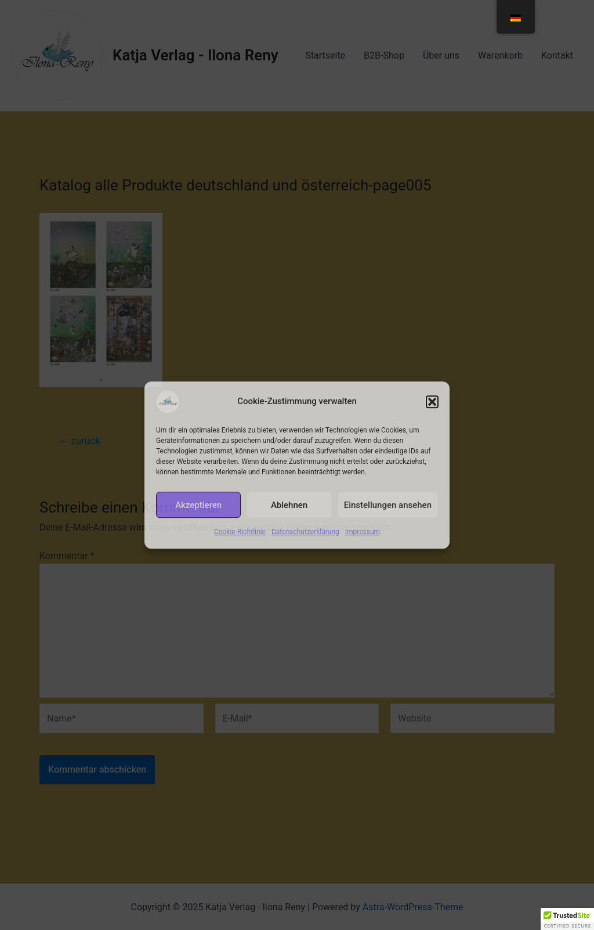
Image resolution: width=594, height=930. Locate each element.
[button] (432, 402)
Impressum (362, 532)
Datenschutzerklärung (305, 532)
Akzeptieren (198, 505)
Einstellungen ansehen (388, 505)
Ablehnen (289, 505)
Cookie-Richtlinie (240, 532)
